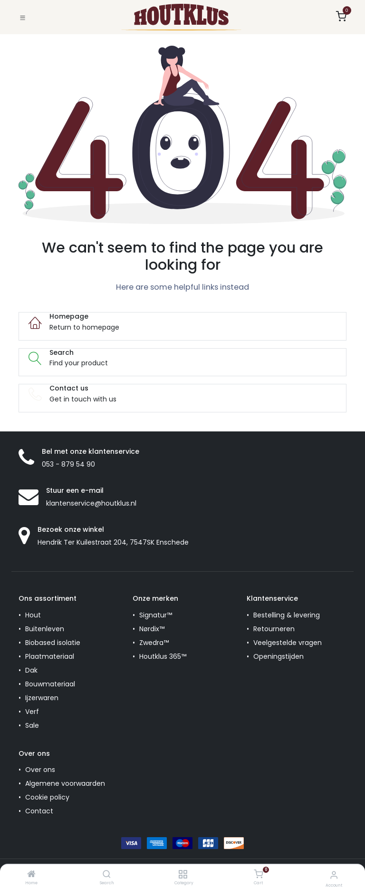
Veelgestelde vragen (287, 642)
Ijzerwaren (41, 698)
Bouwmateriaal (50, 684)
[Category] (182, 874)
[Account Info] (333, 875)
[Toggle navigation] (23, 16)
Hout (33, 615)
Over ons (40, 769)
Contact (39, 811)
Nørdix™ (151, 629)
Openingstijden (278, 656)
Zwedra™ (154, 642)
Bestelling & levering (286, 615)
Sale (32, 725)
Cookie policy (47, 797)
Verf (32, 711)
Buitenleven (44, 629)
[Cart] (258, 874)
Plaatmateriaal (49, 656)
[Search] (106, 874)
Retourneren (274, 629)
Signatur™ (155, 615)
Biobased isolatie (52, 642)
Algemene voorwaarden (65, 783)
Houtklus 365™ (162, 656)
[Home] (31, 874)
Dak (31, 670)
